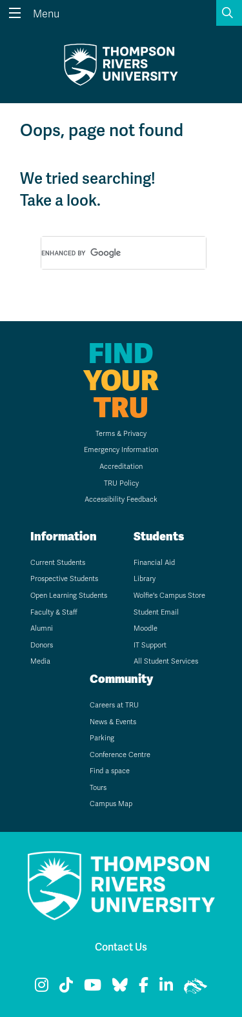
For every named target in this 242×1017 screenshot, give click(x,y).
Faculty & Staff (53, 612)
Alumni (41, 628)
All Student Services (166, 661)
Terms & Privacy (121, 434)
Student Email (156, 612)
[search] (108, 253)
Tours (98, 788)
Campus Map (111, 804)
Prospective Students (64, 579)
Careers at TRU (114, 705)
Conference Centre (120, 755)
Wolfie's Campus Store (169, 595)
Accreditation (121, 466)
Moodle (145, 628)
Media (40, 661)
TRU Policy (121, 483)
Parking (102, 738)
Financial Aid (154, 562)
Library (145, 579)
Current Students (57, 562)
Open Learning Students (68, 595)
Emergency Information (121, 450)
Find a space (110, 771)
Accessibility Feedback (121, 499)
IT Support (150, 645)
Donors (41, 645)
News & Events (113, 722)
